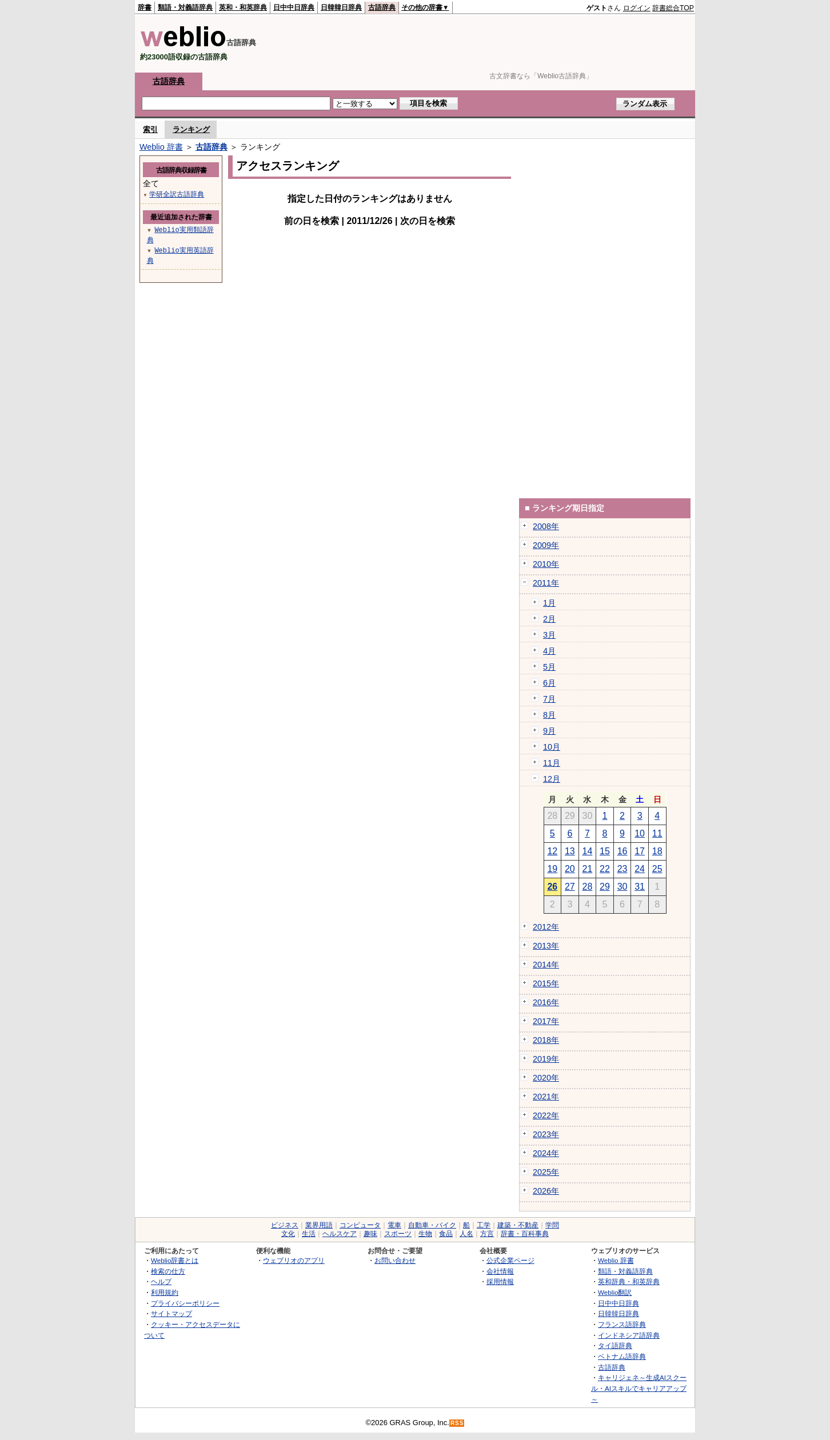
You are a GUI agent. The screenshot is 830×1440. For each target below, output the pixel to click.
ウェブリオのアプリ (294, 1260)
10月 (551, 746)
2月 (549, 618)
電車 (394, 1225)
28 (587, 886)
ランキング (191, 129)
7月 (549, 698)
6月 (549, 682)
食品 (446, 1233)
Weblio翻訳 (615, 1292)
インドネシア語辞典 (629, 1335)
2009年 (546, 545)
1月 (549, 602)
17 (640, 851)
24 (640, 869)
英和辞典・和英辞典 (629, 1281)
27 (570, 886)
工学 (483, 1225)
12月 (551, 778)
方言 (487, 1233)
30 (622, 886)
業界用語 (319, 1225)
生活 (309, 1233)
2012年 (546, 926)
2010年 (546, 564)
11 (657, 833)
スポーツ (398, 1233)
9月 (549, 730)
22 (605, 869)
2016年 (546, 1002)
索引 (150, 129)
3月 (549, 634)
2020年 (546, 1077)
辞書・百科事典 (525, 1233)
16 (622, 851)
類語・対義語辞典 (185, 7)
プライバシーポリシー (185, 1303)
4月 (549, 650)
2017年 (546, 1021)
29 (605, 886)
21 (587, 869)
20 (570, 869)
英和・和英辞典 (243, 7)
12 (552, 851)
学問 (552, 1225)
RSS (457, 1423)
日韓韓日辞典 (341, 7)
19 (552, 869)
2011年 (546, 582)
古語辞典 (382, 7)
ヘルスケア (339, 1233)
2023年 (546, 1134)
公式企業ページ (510, 1260)
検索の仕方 (168, 1271)
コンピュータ (360, 1225)
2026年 (546, 1190)
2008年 (546, 526)
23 (622, 869)
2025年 (546, 1172)
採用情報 (500, 1281)
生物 (425, 1233)
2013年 (546, 945)
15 (605, 851)
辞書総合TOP (673, 8)
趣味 (370, 1233)
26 (552, 886)
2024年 (546, 1153)
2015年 (546, 983)
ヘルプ (161, 1281)
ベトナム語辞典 (622, 1356)
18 (657, 851)
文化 (288, 1233)
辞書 (144, 7)
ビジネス (284, 1225)
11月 (551, 762)
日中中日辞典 (293, 7)
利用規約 (164, 1292)
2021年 (546, 1096)
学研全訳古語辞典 (176, 194)
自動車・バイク (432, 1225)
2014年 (546, 964)
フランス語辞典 (622, 1324)
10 (640, 833)
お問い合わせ (395, 1260)
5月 (549, 666)
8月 (549, 714)
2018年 (546, 1040)
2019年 (546, 1058)
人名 (466, 1233)
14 (587, 851)
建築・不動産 (517, 1225)
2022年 (546, 1115)
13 (570, 851)
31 (640, 886)
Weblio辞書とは (174, 1260)
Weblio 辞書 (161, 146)
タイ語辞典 (615, 1345)
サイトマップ (171, 1313)
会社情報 (500, 1271)
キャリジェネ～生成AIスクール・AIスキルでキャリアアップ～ (639, 1388)
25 (657, 869)
